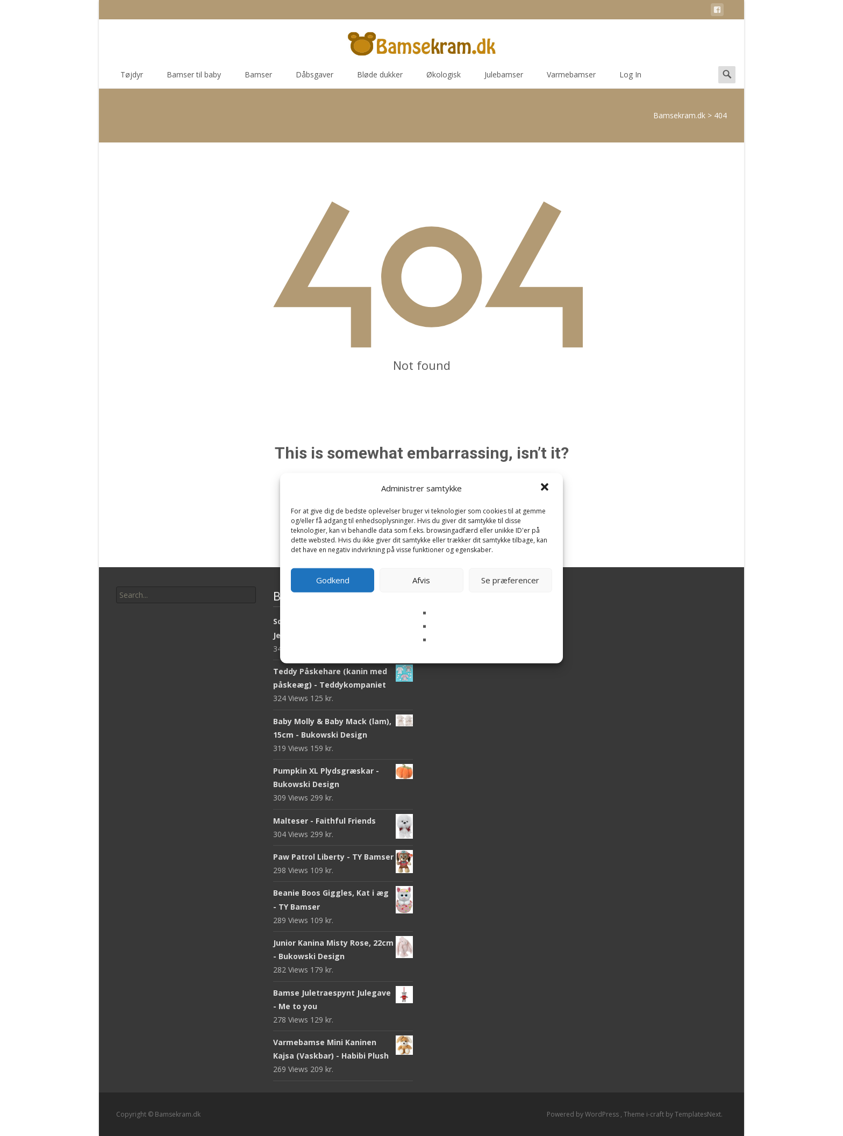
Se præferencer (510, 580)
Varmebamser (571, 78)
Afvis (421, 580)
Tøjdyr (131, 78)
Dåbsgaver (314, 78)
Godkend (332, 580)
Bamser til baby (194, 78)
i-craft (656, 1114)
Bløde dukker (380, 78)
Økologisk (443, 78)
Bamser (258, 78)
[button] (545, 488)
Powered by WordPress (583, 1114)
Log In (630, 78)
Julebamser (503, 78)
